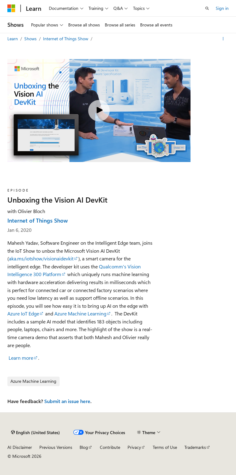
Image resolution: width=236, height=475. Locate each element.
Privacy (134, 447)
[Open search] (207, 8)
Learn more (21, 357)
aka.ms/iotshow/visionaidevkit (41, 258)
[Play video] (99, 110)
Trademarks (195, 447)
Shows (31, 39)
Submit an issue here (67, 401)
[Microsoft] (11, 8)
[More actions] (223, 39)
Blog (84, 447)
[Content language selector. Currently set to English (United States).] (35, 432)
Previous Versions (55, 447)
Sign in (222, 8)
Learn (13, 39)
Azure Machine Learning (80, 313)
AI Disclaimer (19, 447)
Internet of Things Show (66, 39)
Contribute (110, 447)
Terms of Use (165, 447)
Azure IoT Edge (23, 313)
